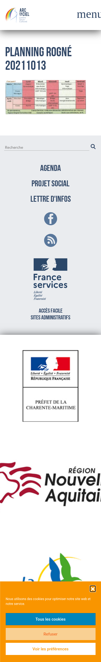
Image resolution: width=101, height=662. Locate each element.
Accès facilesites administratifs (50, 288)
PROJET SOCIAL (50, 184)
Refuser (50, 634)
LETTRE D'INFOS (50, 199)
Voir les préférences (51, 649)
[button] (92, 588)
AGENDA (50, 168)
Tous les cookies (51, 619)
